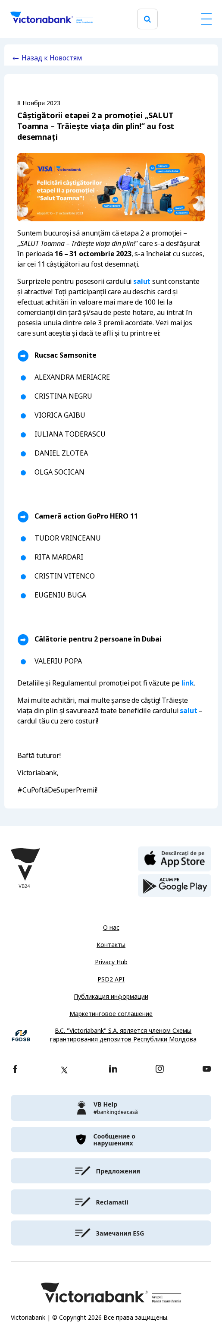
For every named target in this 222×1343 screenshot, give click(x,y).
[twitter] (64, 1069)
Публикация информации (111, 996)
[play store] (174, 885)
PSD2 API (111, 979)
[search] (147, 19)
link (187, 683)
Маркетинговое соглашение (111, 1014)
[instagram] (159, 1070)
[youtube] (206, 1070)
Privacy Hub (111, 962)
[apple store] (174, 858)
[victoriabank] (111, 1108)
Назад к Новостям (52, 58)
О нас (111, 927)
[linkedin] (113, 1070)
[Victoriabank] (51, 18)
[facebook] (15, 1070)
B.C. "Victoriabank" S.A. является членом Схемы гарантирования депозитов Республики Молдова (123, 1035)
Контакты (111, 944)
